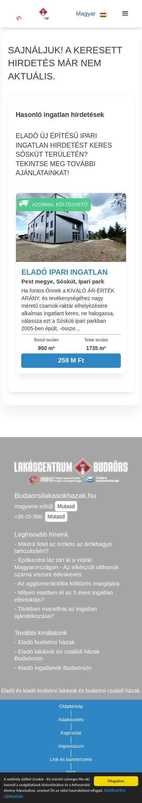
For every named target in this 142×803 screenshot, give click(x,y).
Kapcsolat (71, 733)
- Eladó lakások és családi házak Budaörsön (57, 655)
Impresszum (71, 746)
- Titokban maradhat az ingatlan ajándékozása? (55, 612)
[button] (90, 14)
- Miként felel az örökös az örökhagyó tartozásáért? (63, 547)
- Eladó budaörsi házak (44, 642)
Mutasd (66, 506)
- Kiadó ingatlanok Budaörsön (53, 667)
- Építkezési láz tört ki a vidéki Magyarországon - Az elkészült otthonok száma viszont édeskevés (66, 567)
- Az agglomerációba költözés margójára (66, 583)
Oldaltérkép (71, 706)
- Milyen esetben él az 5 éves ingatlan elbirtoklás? (63, 596)
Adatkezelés (71, 719)
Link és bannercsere (71, 759)
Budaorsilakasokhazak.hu (55, 496)
